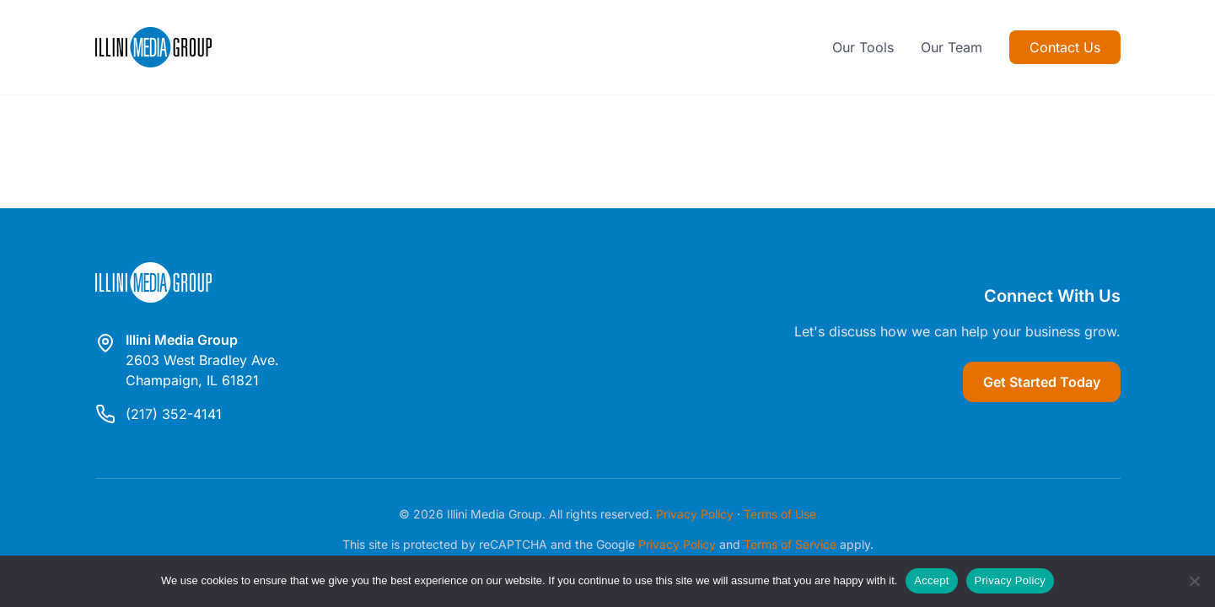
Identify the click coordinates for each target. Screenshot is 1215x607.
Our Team (951, 47)
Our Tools (863, 47)
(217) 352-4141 (174, 414)
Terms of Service (790, 544)
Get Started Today (1041, 381)
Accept (931, 580)
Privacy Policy (695, 514)
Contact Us (1065, 47)
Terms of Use (780, 514)
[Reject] (1193, 580)
